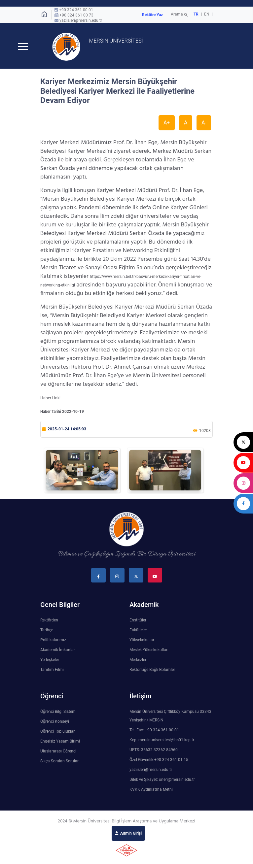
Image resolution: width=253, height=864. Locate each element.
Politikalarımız (53, 640)
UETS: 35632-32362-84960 (153, 750)
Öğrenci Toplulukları (58, 732)
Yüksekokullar (141, 640)
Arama (180, 15)
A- (203, 123)
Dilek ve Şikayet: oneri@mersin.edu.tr (162, 780)
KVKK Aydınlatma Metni (151, 790)
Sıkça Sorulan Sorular (59, 761)
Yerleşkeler (49, 660)
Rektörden (49, 620)
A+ (166, 123)
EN (207, 14)
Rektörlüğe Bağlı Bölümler (152, 670)
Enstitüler (137, 620)
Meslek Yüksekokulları (148, 650)
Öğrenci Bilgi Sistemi (58, 712)
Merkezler (137, 660)
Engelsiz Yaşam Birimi (60, 742)
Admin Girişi (131, 834)
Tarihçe (46, 630)
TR (196, 14)
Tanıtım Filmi (52, 670)
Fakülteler (138, 630)
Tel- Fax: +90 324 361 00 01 (154, 730)
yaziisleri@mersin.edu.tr (80, 20)
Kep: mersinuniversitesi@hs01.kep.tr (161, 740)
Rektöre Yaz (152, 15)
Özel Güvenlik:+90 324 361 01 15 (158, 760)
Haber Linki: (50, 398)
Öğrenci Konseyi (54, 722)
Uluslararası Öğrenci (58, 751)
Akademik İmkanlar (57, 650)
